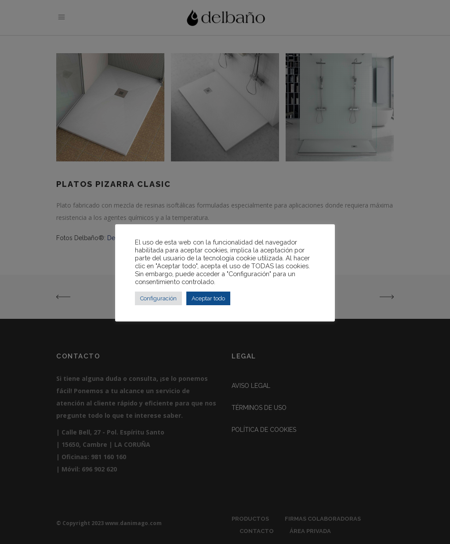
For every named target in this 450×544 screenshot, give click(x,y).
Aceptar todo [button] (208, 298)
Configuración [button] (158, 298)
